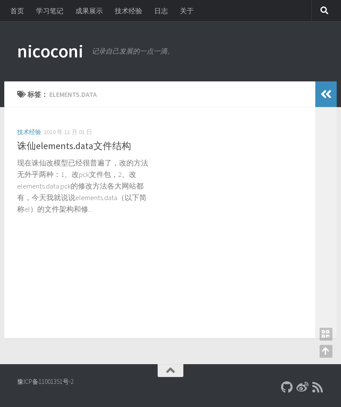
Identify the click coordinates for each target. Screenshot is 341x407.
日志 (161, 10)
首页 (17, 10)
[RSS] (318, 387)
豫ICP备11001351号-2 (45, 381)
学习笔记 (49, 10)
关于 (187, 10)
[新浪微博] (302, 387)
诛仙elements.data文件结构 (74, 146)
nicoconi (50, 51)
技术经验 (128, 10)
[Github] (287, 387)
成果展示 (89, 10)
